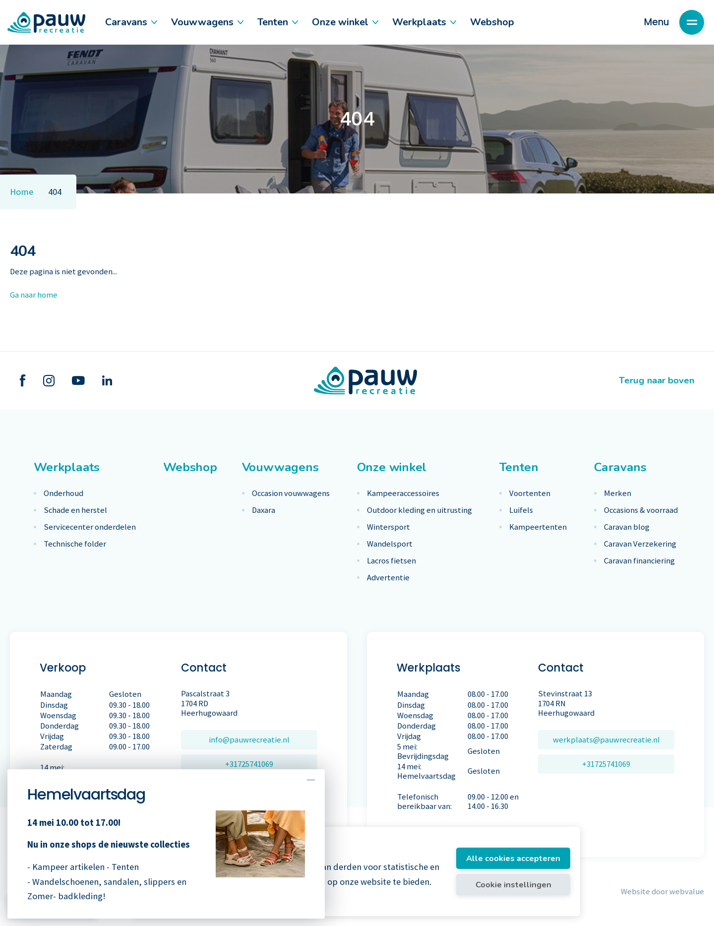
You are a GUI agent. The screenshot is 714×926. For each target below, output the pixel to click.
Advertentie (388, 577)
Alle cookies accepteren (513, 858)
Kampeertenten (538, 527)
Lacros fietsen (391, 560)
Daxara (263, 510)
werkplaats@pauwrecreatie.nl (606, 740)
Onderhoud (63, 493)
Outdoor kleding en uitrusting (419, 510)
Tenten (277, 22)
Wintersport (388, 527)
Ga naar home (34, 295)
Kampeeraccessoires (403, 493)
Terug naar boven (656, 380)
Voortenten (529, 493)
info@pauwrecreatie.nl (249, 740)
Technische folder (75, 544)
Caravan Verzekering (640, 544)
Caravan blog (627, 527)
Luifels (521, 510)
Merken (617, 493)
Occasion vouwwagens (291, 493)
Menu (674, 22)
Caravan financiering (639, 560)
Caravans (130, 22)
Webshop (492, 22)
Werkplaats (423, 22)
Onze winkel (344, 22)
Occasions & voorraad (641, 510)
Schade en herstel (75, 510)
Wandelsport (390, 544)
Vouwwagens (206, 22)
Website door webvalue (662, 891)
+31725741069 (249, 764)
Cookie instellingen (513, 884)
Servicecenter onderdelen (90, 527)
